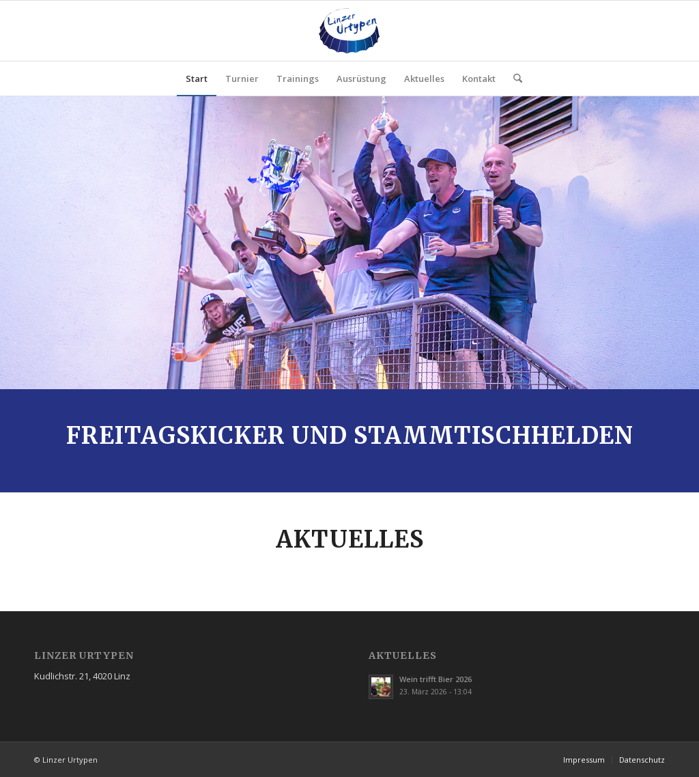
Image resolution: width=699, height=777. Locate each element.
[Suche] (513, 78)
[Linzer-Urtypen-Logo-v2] (349, 31)
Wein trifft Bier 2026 (435, 679)
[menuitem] (196, 78)
